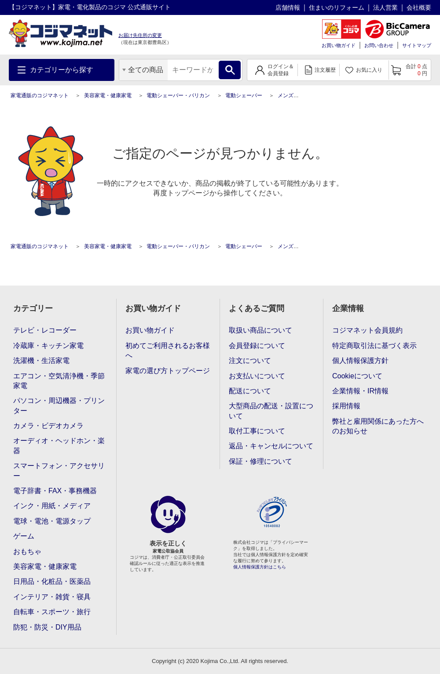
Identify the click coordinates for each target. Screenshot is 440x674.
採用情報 (346, 406)
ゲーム (23, 536)
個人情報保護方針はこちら (259, 566)
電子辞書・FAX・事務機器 (55, 491)
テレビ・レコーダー (45, 330)
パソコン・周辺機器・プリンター (59, 405)
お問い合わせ (378, 45)
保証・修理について (260, 461)
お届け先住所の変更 (140, 35)
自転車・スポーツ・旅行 (52, 611)
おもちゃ (27, 551)
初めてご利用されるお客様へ (167, 350)
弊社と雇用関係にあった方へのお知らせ (378, 426)
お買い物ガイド (339, 45)
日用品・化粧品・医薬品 (52, 581)
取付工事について (257, 431)
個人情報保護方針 (360, 360)
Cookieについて (357, 376)
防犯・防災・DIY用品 (47, 627)
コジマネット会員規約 (367, 330)
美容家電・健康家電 (108, 95)
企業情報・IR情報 (360, 391)
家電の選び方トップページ (167, 370)
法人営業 (385, 7)
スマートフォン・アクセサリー (59, 470)
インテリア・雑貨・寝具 (52, 597)
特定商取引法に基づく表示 (374, 345)
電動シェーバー (243, 95)
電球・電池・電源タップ (52, 521)
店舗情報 (287, 7)
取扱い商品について (260, 330)
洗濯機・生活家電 (41, 360)
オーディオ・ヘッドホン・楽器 (59, 445)
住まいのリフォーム (336, 7)
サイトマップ (416, 45)
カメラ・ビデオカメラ (48, 425)
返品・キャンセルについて (271, 446)
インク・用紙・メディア (52, 505)
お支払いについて (257, 376)
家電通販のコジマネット (40, 95)
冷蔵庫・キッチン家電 (48, 345)
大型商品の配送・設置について (271, 410)
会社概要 (419, 7)
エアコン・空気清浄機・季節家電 (59, 380)
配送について (250, 391)
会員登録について (257, 345)
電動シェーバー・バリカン (178, 95)
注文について (250, 360)
